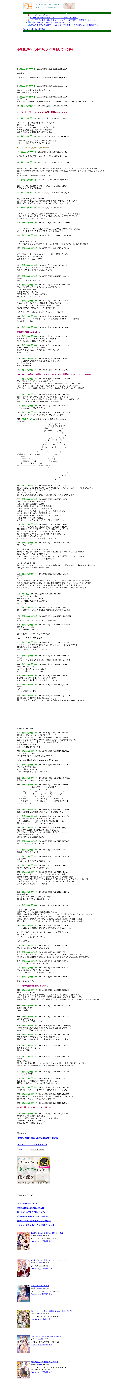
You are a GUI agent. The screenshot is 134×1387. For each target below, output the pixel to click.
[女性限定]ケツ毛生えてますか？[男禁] (32, 1216)
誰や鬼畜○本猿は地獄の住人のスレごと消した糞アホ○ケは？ (54, 18)
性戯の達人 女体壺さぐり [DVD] (44, 1362)
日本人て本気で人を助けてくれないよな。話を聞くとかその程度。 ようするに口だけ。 (64, 25)
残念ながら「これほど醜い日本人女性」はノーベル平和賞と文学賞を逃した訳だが (62, 20)
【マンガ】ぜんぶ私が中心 (40, 15)
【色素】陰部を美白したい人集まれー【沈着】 (38, 1138)
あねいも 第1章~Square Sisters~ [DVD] (46, 1336)
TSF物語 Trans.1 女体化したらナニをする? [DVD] (50, 1260)
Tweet (19, 1149)
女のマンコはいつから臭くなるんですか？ (34, 1221)
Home (25, 31)
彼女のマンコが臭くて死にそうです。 (32, 1212)
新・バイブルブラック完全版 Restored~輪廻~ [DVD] (51, 1311)
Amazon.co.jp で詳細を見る (41, 1241)
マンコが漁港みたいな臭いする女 (30, 1208)
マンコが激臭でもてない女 (27, 1203)
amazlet (40, 1235)
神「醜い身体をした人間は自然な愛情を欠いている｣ (50, 22)
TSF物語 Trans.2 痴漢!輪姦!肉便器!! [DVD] (47, 1233)
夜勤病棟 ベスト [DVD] (40, 1286)
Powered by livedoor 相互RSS (34, 29)
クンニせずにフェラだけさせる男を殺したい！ (35, 1225)
